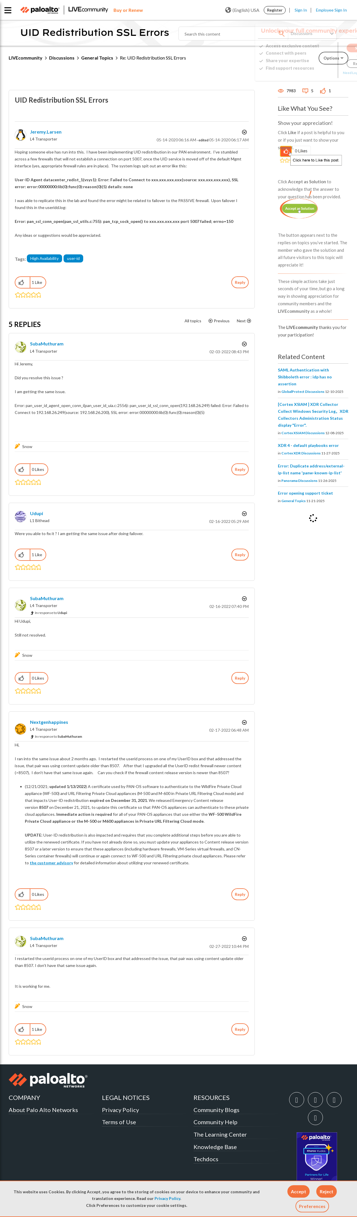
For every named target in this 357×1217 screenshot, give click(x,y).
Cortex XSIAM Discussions (303, 433)
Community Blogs (216, 1109)
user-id (73, 258)
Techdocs (206, 1158)
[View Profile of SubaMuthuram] (47, 343)
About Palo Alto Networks (43, 1109)
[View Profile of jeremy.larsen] (46, 132)
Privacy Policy (167, 1198)
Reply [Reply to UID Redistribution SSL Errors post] (240, 282)
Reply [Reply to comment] (240, 469)
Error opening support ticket (305, 493)
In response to (51, 613)
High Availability (44, 258)
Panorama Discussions (299, 480)
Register (274, 10)
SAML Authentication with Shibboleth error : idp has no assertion (305, 376)
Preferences (312, 1206)
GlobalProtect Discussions (302, 391)
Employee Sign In (331, 10)
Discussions (62, 57)
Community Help (215, 1121)
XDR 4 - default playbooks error (308, 445)
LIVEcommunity (25, 57)
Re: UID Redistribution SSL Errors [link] (153, 57)
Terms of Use (119, 1121)
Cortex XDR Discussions (301, 453)
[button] (298, 1191)
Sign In (301, 10)
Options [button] (244, 132)
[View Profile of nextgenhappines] (49, 722)
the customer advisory (51, 862)
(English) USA (242, 10)
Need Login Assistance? (322, 73)
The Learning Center (220, 1134)
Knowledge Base (215, 1146)
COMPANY (24, 1097)
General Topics (97, 57)
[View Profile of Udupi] (36, 513)
